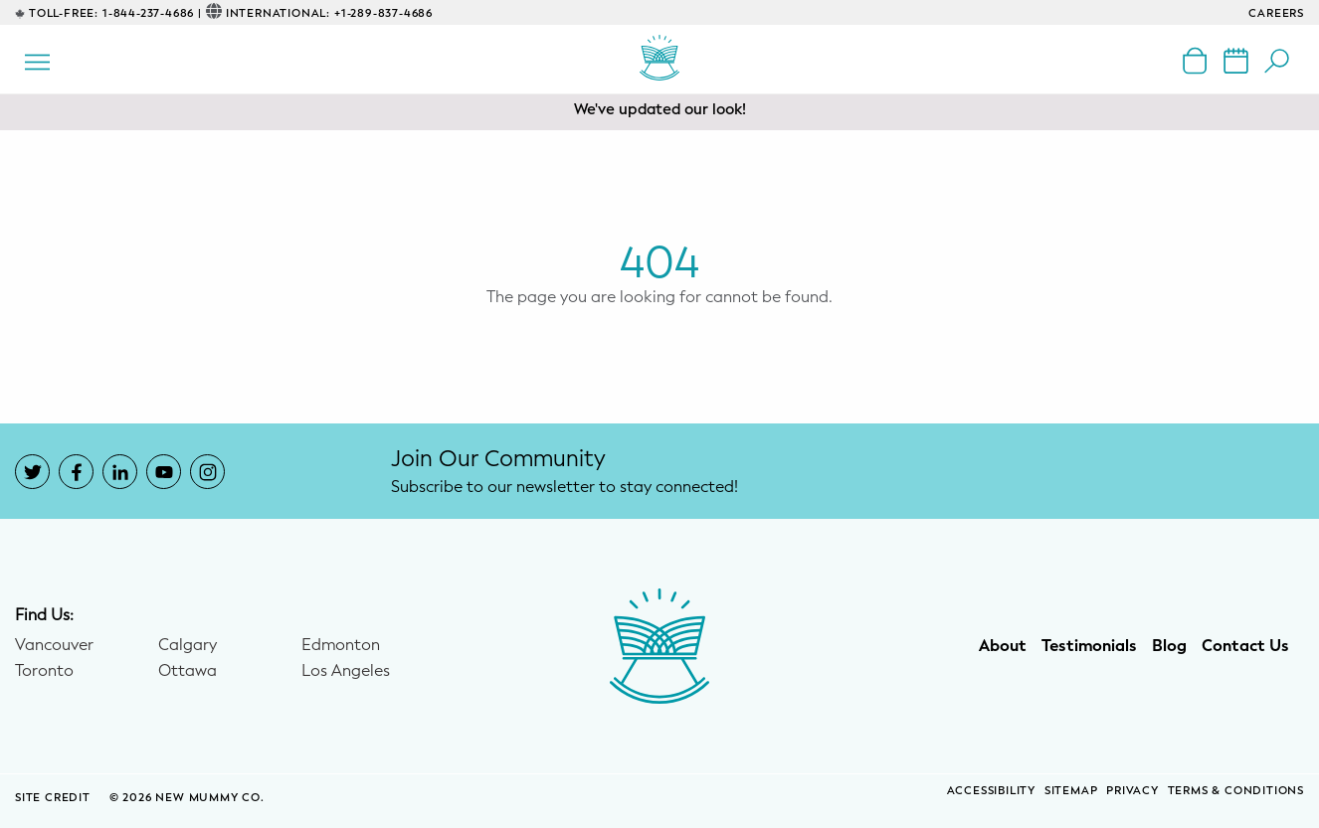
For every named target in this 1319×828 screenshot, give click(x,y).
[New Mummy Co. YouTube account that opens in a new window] (163, 471)
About (1003, 646)
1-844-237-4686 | (152, 13)
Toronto (44, 671)
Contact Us (1245, 646)
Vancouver (54, 645)
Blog (1169, 646)
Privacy (1132, 790)
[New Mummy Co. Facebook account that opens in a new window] (76, 471)
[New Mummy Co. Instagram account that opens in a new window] (207, 471)
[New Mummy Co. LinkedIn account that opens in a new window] (119, 471)
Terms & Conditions (1236, 790)
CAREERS (1276, 13)
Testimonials (1089, 646)
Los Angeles (345, 671)
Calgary (187, 645)
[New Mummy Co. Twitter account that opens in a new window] (32, 471)
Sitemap (1071, 790)
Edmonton (340, 645)
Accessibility (991, 790)
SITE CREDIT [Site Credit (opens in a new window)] (54, 797)
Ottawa (187, 671)
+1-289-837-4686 (383, 13)
